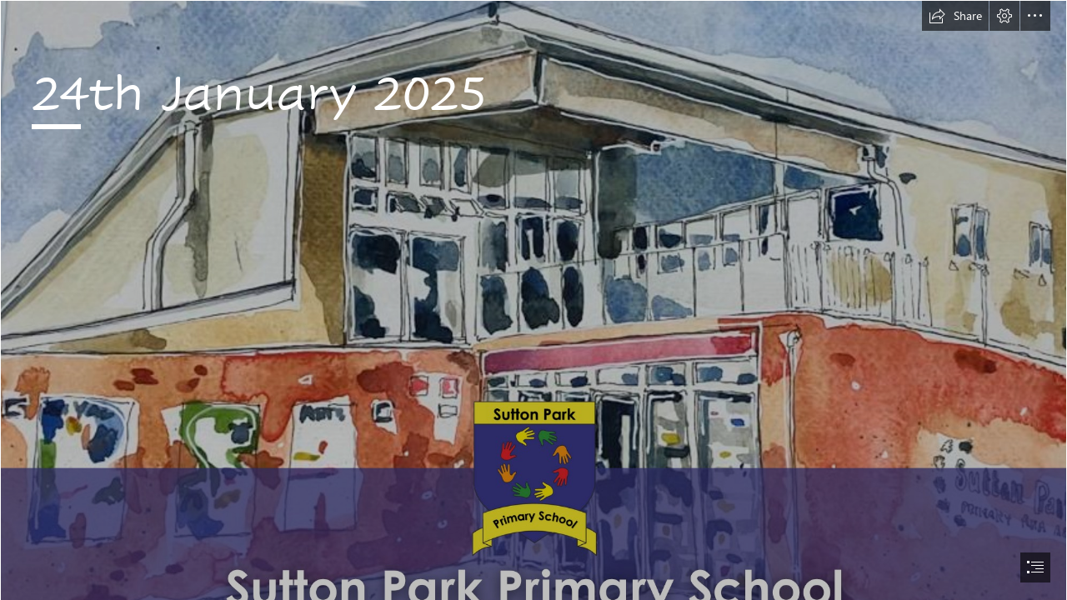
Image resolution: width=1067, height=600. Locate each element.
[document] (533, 300)
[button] (955, 16)
